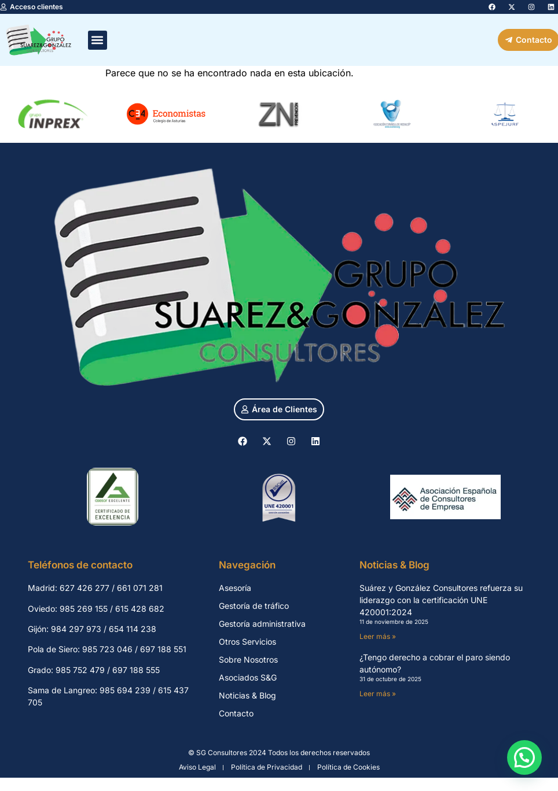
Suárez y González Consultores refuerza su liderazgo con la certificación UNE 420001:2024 (441, 600)
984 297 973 (76, 629)
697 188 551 (163, 649)
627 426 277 (84, 588)
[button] (97, 40)
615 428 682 (139, 608)
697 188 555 (136, 670)
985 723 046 (107, 649)
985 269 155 (84, 608)
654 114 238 (132, 629)
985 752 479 (80, 670)
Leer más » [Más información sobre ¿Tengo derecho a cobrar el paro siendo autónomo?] (377, 693)
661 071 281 (140, 588)
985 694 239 (125, 690)
